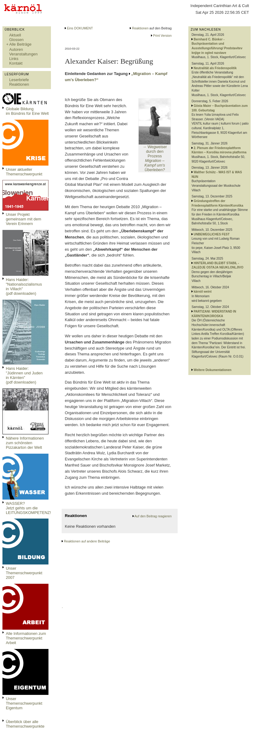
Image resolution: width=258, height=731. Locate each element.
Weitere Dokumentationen (212, 370)
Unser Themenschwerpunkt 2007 (24, 573)
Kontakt (15, 63)
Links (13, 58)
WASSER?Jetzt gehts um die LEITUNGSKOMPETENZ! (28, 508)
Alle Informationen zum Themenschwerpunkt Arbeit (26, 638)
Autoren (16, 49)
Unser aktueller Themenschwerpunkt (24, 171)
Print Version (162, 35)
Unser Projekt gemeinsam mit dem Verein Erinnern (23, 219)
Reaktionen (19, 84)
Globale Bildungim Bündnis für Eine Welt (27, 111)
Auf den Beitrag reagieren (152, 516)
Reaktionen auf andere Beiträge (87, 541)
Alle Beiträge (20, 44)
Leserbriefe (19, 79)
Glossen (16, 39)
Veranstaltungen (23, 54)
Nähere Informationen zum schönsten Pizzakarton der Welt (25, 443)
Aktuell (15, 35)
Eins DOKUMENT (80, 28)
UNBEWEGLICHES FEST (211, 234)
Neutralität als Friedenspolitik (215, 68)
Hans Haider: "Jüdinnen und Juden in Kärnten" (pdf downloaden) (24, 375)
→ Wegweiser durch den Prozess (155, 158)
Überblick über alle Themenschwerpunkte (25, 724)
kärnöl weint (202, 291)
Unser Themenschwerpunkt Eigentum (24, 703)
